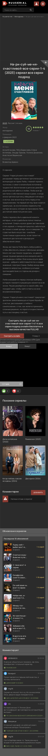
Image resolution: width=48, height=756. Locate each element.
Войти (36, 4)
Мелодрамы (19, 16)
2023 (5, 123)
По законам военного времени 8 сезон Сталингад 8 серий (24, 716)
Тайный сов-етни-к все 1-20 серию (21, 731)
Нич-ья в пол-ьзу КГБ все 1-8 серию (21, 698)
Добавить (38, 492)
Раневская (10, 668)
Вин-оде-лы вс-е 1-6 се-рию (18, 746)
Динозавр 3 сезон (13, 683)
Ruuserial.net (8, 16)
